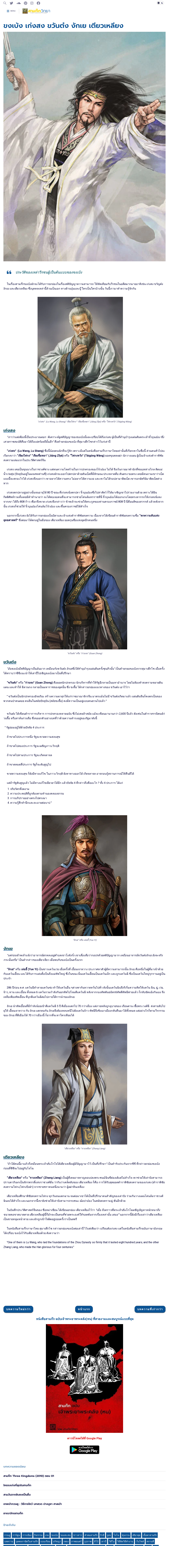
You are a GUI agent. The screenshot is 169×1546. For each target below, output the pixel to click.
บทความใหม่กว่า (18, 1357)
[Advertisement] (84, 730)
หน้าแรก (84, 1357)
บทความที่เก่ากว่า (150, 1357)
